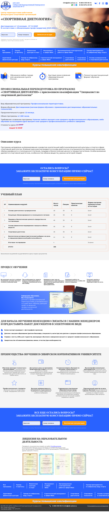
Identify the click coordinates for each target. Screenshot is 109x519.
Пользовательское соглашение (97, 508)
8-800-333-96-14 (85, 3)
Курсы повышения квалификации (54, 67)
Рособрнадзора (56, 448)
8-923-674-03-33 (85, 5)
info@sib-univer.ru (70, 3)
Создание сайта (6, 511)
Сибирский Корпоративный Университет (29, 5)
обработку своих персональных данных (12, 40)
